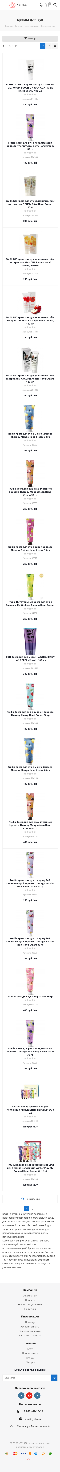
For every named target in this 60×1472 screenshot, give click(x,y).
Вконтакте (21, 1395)
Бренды (30, 1357)
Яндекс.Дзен (37, 1395)
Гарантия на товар (30, 1335)
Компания (30, 1290)
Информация (30, 1316)
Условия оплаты (30, 1326)
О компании (30, 1295)
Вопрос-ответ (30, 1353)
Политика (30, 1308)
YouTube (29, 1395)
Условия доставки (30, 1331)
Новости (30, 1300)
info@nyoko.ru (32, 1418)
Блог (30, 1348)
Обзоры (30, 1362)
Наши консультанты (30, 1304)
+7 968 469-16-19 (32, 1411)
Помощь (30, 1322)
